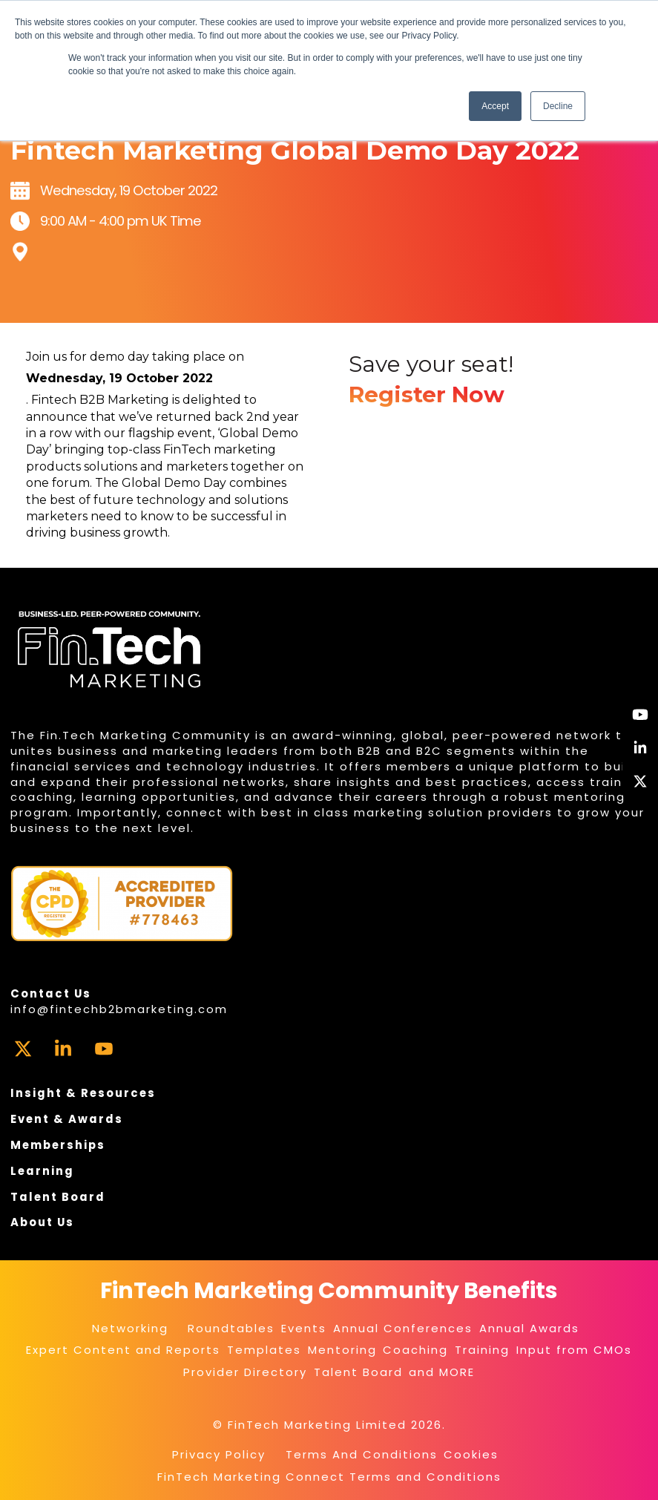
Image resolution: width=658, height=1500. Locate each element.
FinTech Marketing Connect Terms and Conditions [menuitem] (329, 1476)
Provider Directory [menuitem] (245, 1372)
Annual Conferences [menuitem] (403, 1328)
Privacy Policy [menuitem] (219, 1454)
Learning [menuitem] (42, 1171)
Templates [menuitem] (264, 1349)
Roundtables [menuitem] (231, 1328)
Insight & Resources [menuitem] (83, 1093)
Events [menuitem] (303, 1328)
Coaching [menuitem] (415, 1349)
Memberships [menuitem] (57, 1145)
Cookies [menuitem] (471, 1454)
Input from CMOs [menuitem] (574, 1349)
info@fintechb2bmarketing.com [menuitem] (119, 1009)
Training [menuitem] (482, 1349)
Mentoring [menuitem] (342, 1349)
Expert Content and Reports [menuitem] (123, 1349)
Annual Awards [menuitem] (529, 1328)
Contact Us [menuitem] (50, 993)
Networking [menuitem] (130, 1328)
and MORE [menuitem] (442, 1372)
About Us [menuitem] (42, 1222)
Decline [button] (558, 106)
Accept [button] (495, 106)
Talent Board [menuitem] (57, 1197)
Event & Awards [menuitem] (66, 1119)
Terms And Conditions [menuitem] (362, 1454)
